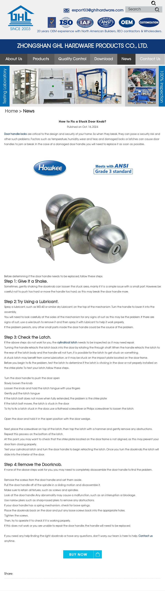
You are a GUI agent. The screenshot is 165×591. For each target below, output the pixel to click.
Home (11, 111)
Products (41, 59)
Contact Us (150, 59)
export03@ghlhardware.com (97, 10)
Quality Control (72, 59)
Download (103, 59)
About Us (13, 59)
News (126, 59)
